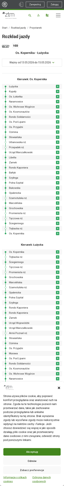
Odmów (32, 461)
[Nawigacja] (58, 15)
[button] (59, 387)
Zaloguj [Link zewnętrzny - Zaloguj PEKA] (54, 4)
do (30, 63)
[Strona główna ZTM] (9, 15)
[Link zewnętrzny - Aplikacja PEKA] (21, 4)
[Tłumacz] (47, 15)
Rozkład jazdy (18, 27)
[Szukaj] (30, 15)
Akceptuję (32, 451)
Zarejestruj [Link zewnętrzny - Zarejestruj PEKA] (35, 4)
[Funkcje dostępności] (39, 15)
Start (4, 27)
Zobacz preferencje (32, 470)
